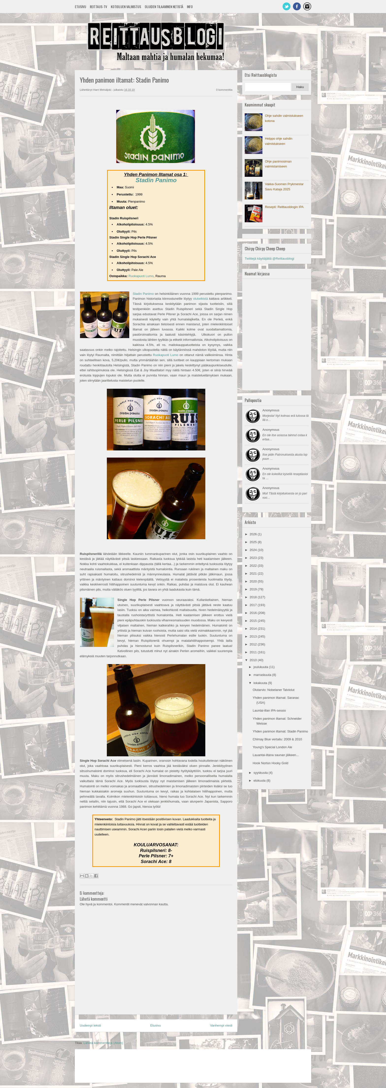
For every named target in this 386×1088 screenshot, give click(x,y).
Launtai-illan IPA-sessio (269, 710)
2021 (254, 573)
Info (190, 6)
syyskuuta (261, 773)
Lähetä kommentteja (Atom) (103, 1043)
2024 (254, 550)
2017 (254, 605)
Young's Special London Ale (272, 747)
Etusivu (80, 6)
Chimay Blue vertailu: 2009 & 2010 (277, 739)
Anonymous (270, 410)
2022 (254, 565)
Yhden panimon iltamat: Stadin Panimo (280, 731)
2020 (254, 581)
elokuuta (260, 780)
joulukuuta (261, 667)
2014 (254, 628)
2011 (254, 652)
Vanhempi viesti (221, 1025)
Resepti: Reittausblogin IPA (284, 207)
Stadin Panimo (156, 180)
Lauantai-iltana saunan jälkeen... (276, 755)
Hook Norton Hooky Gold (270, 763)
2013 (254, 636)
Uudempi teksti (90, 1025)
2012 (254, 644)
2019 (254, 589)
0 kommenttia (224, 89)
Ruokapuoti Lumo (141, 276)
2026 (254, 534)
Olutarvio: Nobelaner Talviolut (273, 690)
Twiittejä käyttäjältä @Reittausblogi (269, 258)
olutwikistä (200, 298)
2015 (254, 621)
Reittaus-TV (98, 6)
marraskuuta (263, 675)
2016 (254, 613)
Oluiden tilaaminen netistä (164, 6)
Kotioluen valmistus (126, 6)
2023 (254, 558)
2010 (254, 660)
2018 (254, 597)
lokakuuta (261, 683)
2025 (254, 542)
